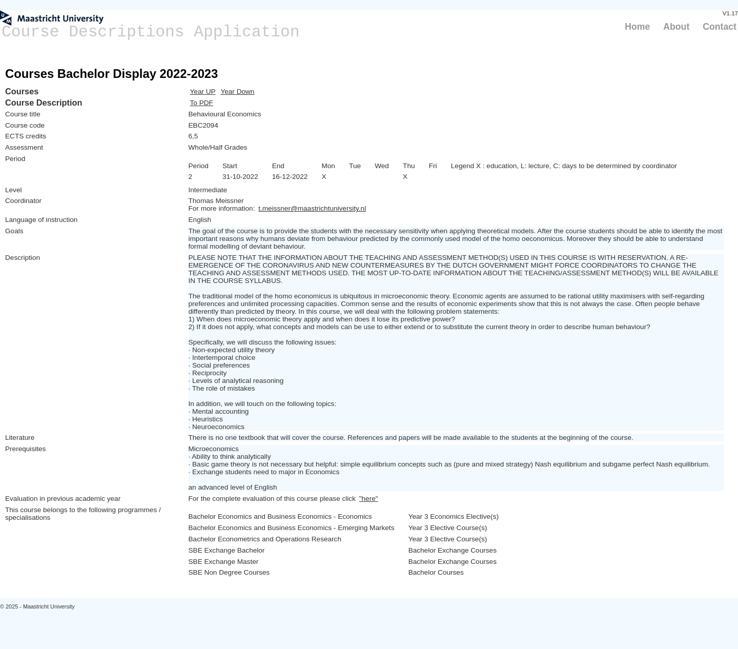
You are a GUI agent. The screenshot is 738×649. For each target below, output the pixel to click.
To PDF (201, 103)
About (676, 27)
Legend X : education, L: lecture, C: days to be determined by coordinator (564, 166)
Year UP (203, 91)
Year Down (237, 91)
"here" (368, 498)
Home (637, 27)
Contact (719, 27)
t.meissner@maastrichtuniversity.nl (312, 208)
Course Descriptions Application (151, 32)
